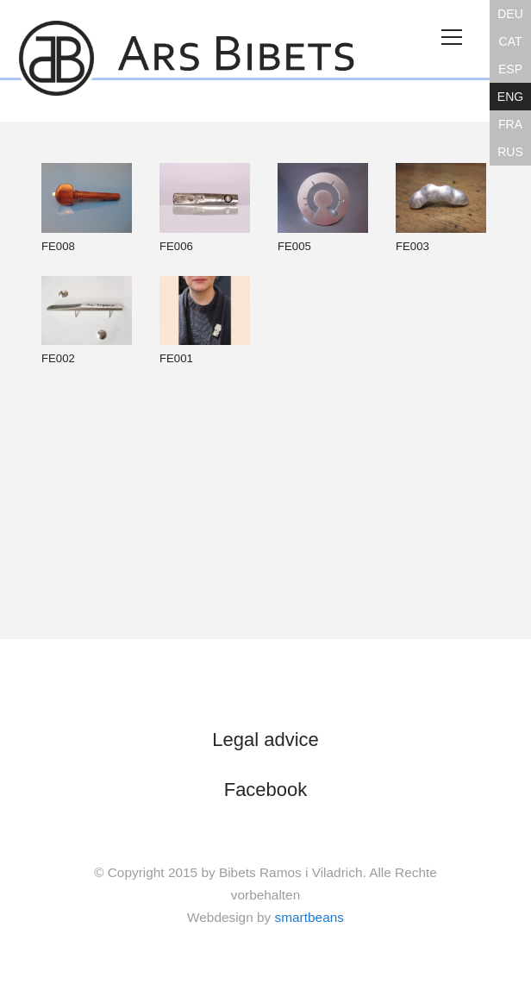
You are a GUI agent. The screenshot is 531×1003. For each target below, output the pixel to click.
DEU (510, 14)
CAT (510, 41)
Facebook (266, 789)
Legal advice (265, 739)
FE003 (441, 208)
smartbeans (309, 917)
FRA (510, 124)
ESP (510, 69)
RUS (510, 152)
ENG (510, 96)
